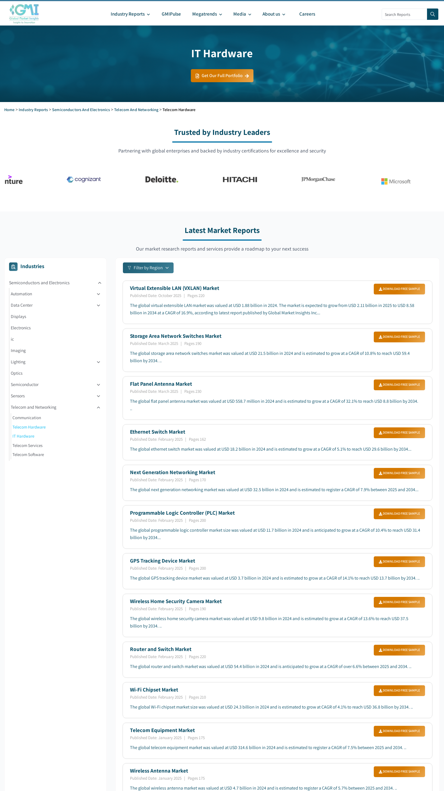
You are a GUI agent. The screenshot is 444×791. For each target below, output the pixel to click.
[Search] (432, 14)
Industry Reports (33, 109)
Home (9, 109)
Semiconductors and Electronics (81, 109)
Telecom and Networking (136, 109)
